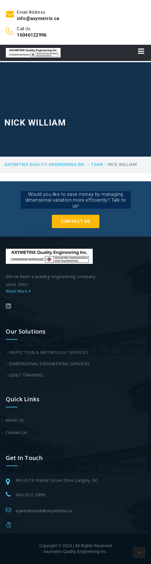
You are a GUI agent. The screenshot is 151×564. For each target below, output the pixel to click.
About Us (15, 420)
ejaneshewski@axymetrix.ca (44, 510)
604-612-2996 (30, 494)
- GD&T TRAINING (24, 375)
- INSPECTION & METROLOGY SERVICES (47, 352)
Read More (18, 291)
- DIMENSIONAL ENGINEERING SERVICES (48, 363)
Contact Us (75, 221)
